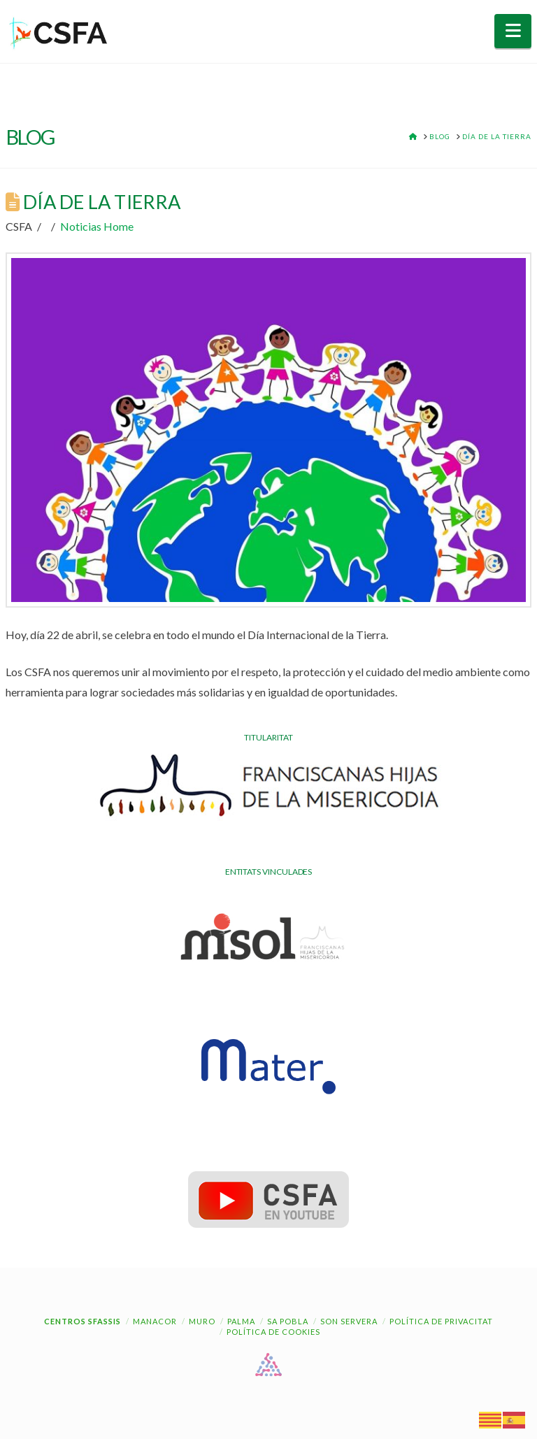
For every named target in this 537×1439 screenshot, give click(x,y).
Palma (241, 1321)
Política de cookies (273, 1331)
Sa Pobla (287, 1321)
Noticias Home (97, 226)
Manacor (155, 1321)
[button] (512, 31)
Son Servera (349, 1321)
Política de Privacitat (441, 1321)
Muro (202, 1321)
